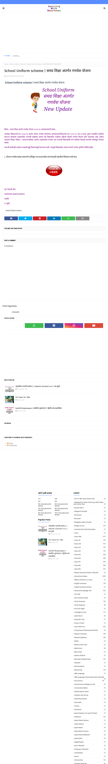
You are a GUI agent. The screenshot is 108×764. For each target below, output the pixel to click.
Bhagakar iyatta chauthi (90, 522)
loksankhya (90, 753)
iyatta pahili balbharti (90, 735)
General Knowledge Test (90, 590)
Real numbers (90, 666)
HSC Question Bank (90, 598)
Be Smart (90, 518)
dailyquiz (90, 717)
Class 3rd (90, 547)
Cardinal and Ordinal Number (90, 529)
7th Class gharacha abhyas (44, 509)
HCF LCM (90, 594)
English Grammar (90, 583)
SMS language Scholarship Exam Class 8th (90, 677)
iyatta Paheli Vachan (90, 720)
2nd (56, 499)
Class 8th (90, 565)
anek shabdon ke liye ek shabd (90, 713)
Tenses (90, 706)
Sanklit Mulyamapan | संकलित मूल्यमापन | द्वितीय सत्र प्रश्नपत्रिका (38, 408)
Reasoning (90, 670)
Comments (12, 445)
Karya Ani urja (90, 619)
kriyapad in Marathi (90, 749)
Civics (90, 533)
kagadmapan (90, 742)
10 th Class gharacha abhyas (62, 514)
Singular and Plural (90, 695)
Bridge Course (90, 526)
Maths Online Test (90, 645)
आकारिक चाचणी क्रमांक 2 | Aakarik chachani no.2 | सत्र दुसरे (37, 386)
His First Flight (90, 609)
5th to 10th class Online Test (90, 499)
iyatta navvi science (90, 731)
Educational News (90, 576)
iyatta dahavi (90, 724)
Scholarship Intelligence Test (90, 684)
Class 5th (90, 554)
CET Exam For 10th (22, 397)
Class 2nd (90, 544)
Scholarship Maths (90, 688)
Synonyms (90, 702)
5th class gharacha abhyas (44, 505)
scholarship (90, 760)
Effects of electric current (90, 580)
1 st (39, 499)
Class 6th (90, 558)
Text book (90, 709)
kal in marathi (90, 745)
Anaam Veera (90, 508)
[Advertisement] (54, 33)
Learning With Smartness (15, 76)
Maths (90, 641)
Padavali (90, 663)
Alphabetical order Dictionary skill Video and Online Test (90, 503)
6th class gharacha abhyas (61, 505)
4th (56, 501)
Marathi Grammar (90, 634)
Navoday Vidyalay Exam (90, 659)
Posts (10, 443)
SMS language (90, 673)
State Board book (90, 699)
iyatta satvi (90, 738)
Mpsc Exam (90, 652)
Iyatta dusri (90, 616)
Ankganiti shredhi (90, 511)
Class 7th (90, 562)
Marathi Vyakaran (90, 637)
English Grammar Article (90, 587)
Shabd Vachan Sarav (90, 691)
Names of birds (90, 655)
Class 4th (90, 551)
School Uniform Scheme (17, 64)
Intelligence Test (90, 612)
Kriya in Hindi (90, 623)
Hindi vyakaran (90, 605)
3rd (39, 501)
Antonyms (90, 515)
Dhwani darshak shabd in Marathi (90, 572)
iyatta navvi (90, 727)
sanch (90, 756)
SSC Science (89, 681)
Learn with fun (90, 627)
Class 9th (90, 569)
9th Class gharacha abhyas (44, 514)
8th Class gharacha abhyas (61, 509)
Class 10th (90, 536)
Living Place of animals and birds (90, 630)
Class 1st (90, 540)
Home (6, 64)
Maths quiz (90, 648)
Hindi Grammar (90, 601)
